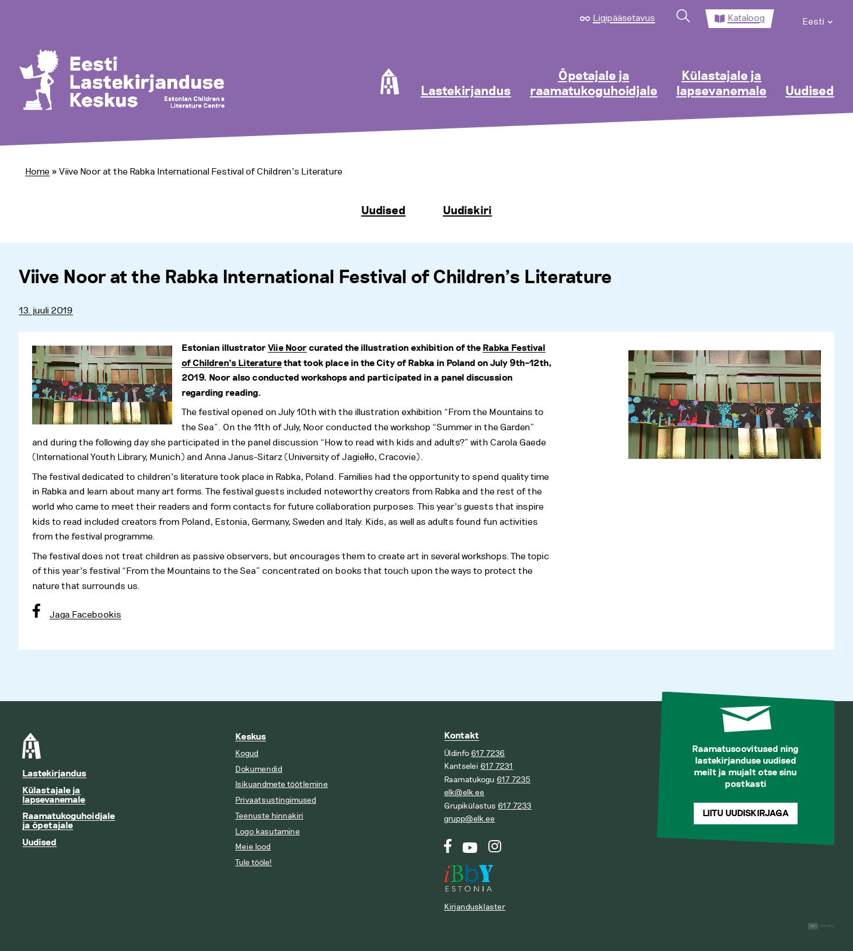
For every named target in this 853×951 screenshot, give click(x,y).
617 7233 (515, 806)
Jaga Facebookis (85, 615)
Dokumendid (258, 769)
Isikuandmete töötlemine (281, 784)
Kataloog (746, 18)
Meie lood (253, 847)
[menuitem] (818, 18)
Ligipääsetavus (624, 18)
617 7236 (488, 753)
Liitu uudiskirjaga (745, 813)
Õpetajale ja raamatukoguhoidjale (594, 84)
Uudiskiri (467, 210)
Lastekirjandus (466, 91)
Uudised (809, 91)
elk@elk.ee (464, 792)
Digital (821, 926)
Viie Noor (287, 348)
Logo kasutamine (267, 832)
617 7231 (496, 766)
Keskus (250, 737)
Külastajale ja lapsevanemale (721, 84)
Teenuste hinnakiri (269, 816)
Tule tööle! (253, 863)
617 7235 (513, 780)
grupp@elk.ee (469, 819)
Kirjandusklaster (474, 907)
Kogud (246, 753)
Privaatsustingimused (275, 800)
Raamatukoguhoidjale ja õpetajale (68, 821)
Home (37, 171)
